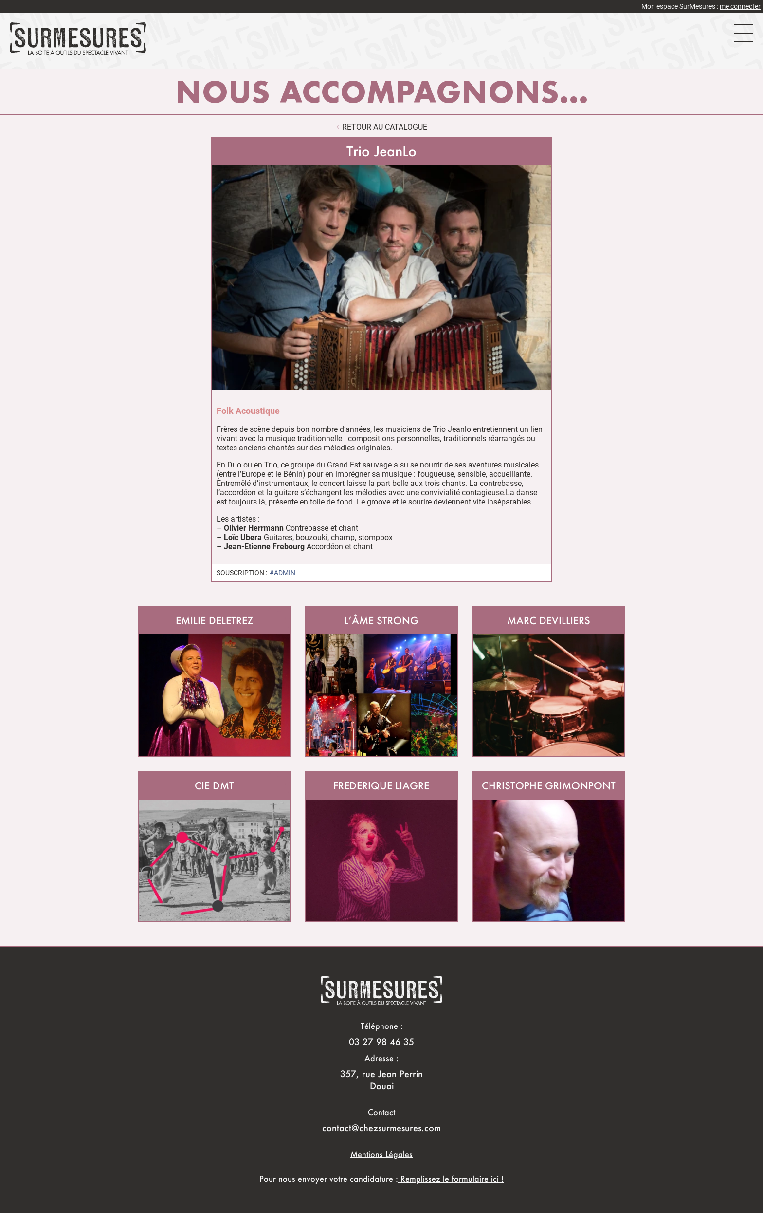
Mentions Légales (381, 1154)
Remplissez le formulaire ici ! (451, 1179)
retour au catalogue (384, 126)
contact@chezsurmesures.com (381, 1128)
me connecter (740, 6)
